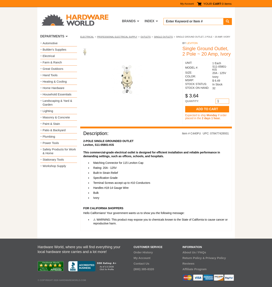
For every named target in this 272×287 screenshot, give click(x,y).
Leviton (192, 43)
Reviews (188, 263)
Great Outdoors (53, 68)
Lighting (48, 111)
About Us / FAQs (194, 252)
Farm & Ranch (52, 62)
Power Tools (51, 143)
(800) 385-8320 (144, 269)
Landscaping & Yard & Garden (57, 102)
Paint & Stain (51, 123)
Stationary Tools (53, 159)
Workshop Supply (54, 166)
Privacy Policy (216, 258)
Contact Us (141, 263)
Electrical (87, 37)
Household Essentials (57, 94)
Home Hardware (53, 88)
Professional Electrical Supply (117, 37)
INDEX (149, 21)
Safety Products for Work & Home (59, 151)
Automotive (50, 43)
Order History (143, 252)
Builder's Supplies (54, 49)
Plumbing (49, 136)
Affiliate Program (194, 269)
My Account (187, 3)
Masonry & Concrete (56, 117)
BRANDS (129, 21)
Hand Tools (50, 75)
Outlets (145, 37)
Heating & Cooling (55, 81)
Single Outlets (163, 37)
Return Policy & (193, 258)
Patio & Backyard (54, 130)
